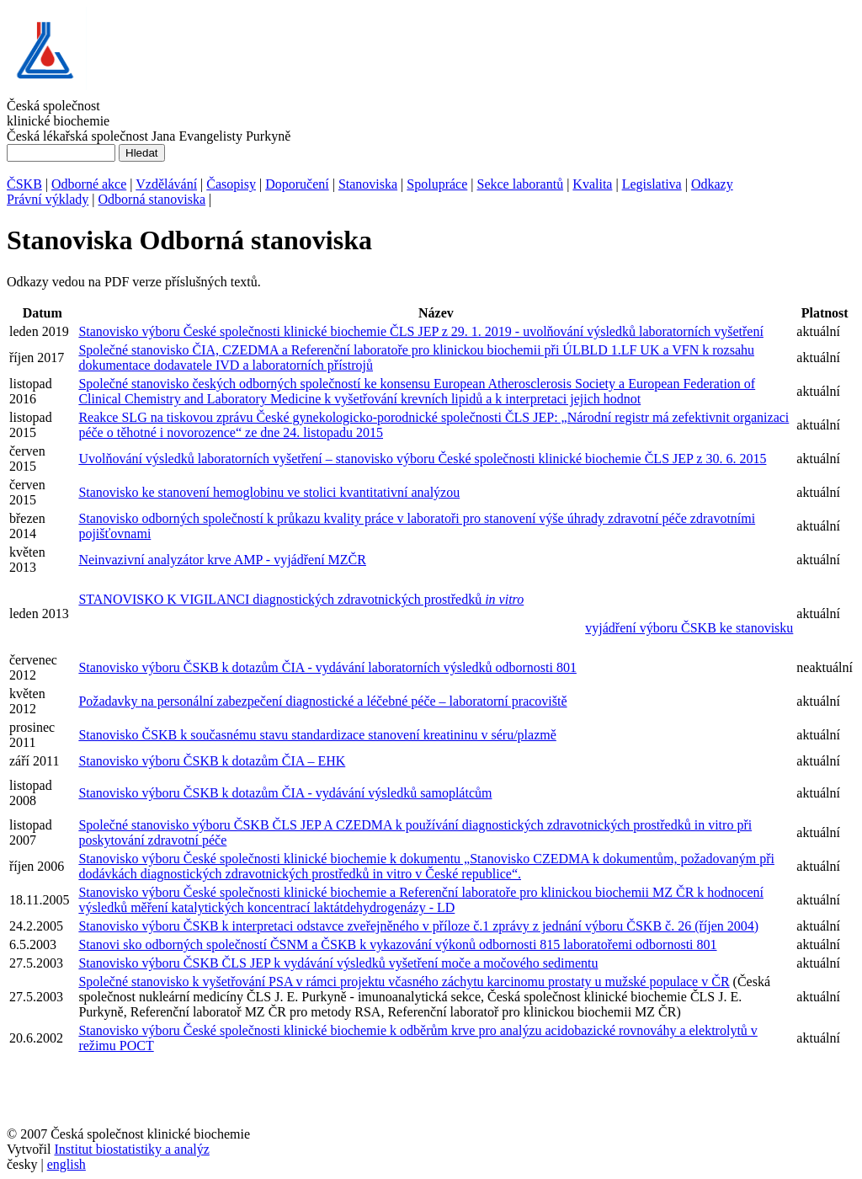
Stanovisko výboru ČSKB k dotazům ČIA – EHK (211, 761)
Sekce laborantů (520, 184)
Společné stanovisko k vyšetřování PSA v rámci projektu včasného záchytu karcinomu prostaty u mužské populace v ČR (403, 981)
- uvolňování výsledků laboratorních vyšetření (638, 331)
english (66, 1164)
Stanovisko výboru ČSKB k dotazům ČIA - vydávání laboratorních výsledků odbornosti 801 (327, 667)
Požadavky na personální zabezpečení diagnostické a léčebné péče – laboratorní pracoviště (322, 701)
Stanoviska (367, 184)
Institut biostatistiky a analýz (131, 1149)
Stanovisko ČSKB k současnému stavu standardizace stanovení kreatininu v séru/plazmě (317, 735)
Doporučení (297, 184)
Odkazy (712, 184)
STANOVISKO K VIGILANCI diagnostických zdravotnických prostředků (301, 599)
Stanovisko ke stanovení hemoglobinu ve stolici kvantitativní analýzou (269, 492)
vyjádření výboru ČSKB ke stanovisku (689, 628)
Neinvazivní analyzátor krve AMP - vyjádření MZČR (222, 559)
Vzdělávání (166, 184)
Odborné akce (88, 184)
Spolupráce (437, 184)
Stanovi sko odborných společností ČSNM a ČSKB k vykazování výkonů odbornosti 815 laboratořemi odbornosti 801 (397, 944)
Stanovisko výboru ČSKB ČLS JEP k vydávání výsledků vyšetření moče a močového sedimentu (338, 963)
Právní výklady (47, 199)
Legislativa (652, 184)
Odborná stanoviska (152, 199)
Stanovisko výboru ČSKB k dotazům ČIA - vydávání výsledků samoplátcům (285, 793)
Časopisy (231, 184)
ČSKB (24, 184)
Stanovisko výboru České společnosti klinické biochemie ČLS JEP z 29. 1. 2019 (294, 331)
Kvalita (592, 184)
